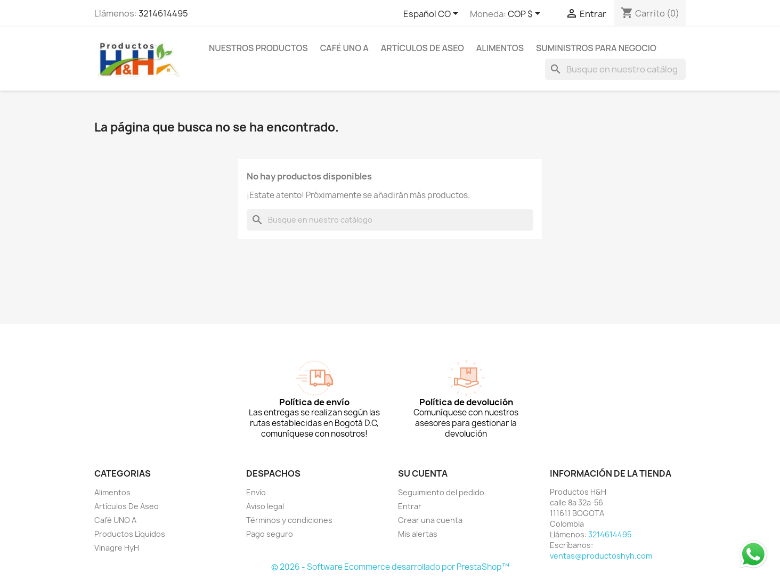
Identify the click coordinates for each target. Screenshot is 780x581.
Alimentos (500, 48)
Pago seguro (269, 534)
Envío (256, 492)
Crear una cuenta (430, 520)
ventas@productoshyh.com (601, 556)
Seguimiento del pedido (441, 492)
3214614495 (163, 13)
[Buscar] (615, 69)
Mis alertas (417, 534)
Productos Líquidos (129, 534)
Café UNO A (344, 48)
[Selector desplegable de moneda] (526, 14)
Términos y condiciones (289, 520)
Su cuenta (423, 473)
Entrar (409, 506)
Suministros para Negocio (596, 48)
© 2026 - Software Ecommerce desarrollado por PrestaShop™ (390, 566)
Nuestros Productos (258, 48)
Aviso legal (265, 506)
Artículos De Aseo (422, 48)
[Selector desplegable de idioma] (432, 14)
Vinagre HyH (116, 548)
